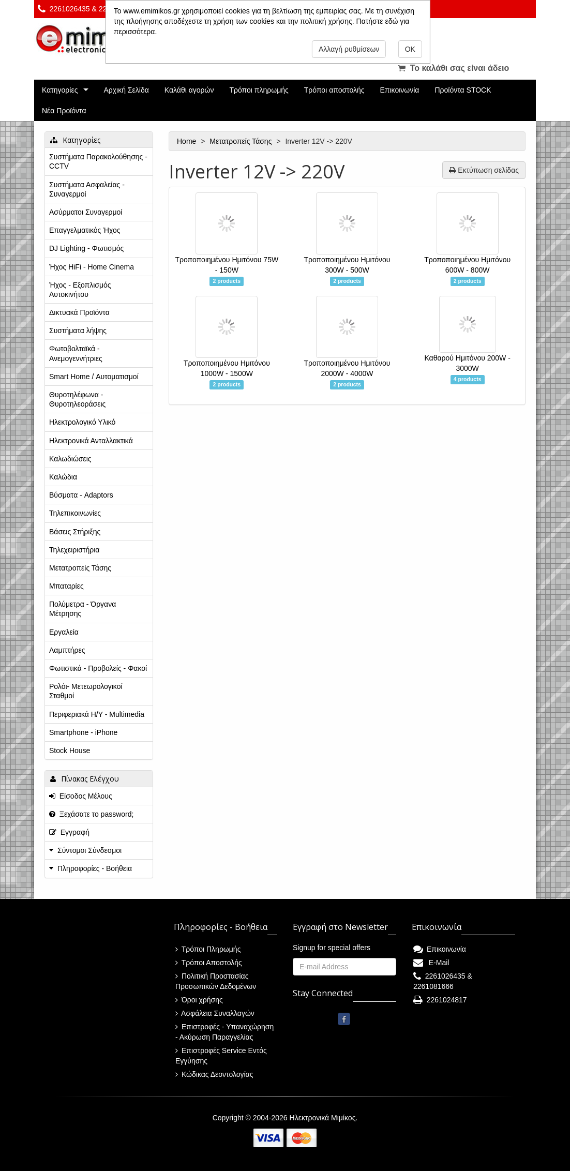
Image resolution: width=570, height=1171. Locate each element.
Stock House (69, 750)
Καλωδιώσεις (70, 459)
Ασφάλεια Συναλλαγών (214, 1013)
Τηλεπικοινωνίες (75, 513)
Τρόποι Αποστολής (208, 962)
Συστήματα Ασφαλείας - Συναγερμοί (87, 189)
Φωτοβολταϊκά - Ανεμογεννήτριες (75, 353)
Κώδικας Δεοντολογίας (214, 1074)
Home (187, 141)
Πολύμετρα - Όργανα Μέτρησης (82, 609)
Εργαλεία (64, 632)
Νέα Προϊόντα (64, 111)
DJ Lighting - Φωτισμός (86, 248)
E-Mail (431, 962)
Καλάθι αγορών (189, 90)
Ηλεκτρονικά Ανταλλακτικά (91, 441)
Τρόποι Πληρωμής (208, 949)
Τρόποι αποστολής (334, 90)
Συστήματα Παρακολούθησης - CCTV (98, 161)
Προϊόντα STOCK (462, 90)
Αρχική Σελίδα (125, 90)
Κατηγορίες (60, 90)
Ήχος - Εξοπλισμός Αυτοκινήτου (80, 289)
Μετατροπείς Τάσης (241, 141)
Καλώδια (63, 477)
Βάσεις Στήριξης (74, 532)
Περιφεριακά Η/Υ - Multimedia (96, 714)
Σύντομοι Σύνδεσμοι (89, 850)
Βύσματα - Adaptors (81, 495)
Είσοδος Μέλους (80, 796)
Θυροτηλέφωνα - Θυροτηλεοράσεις (77, 399)
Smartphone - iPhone (83, 732)
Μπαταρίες (66, 586)
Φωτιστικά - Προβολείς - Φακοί (98, 668)
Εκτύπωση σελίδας (484, 170)
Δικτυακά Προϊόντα (79, 312)
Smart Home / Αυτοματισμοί (94, 376)
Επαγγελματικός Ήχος (84, 230)
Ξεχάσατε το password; (91, 814)
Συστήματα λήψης (78, 330)
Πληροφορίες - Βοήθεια (94, 868)
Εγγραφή (69, 832)
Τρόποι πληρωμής (258, 90)
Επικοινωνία (399, 90)
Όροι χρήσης (199, 1000)
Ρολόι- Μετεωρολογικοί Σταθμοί (86, 691)
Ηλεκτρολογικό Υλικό (82, 422)
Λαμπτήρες (67, 650)
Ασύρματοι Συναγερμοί (85, 212)
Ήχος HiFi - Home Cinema (91, 267)
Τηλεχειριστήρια (74, 550)
